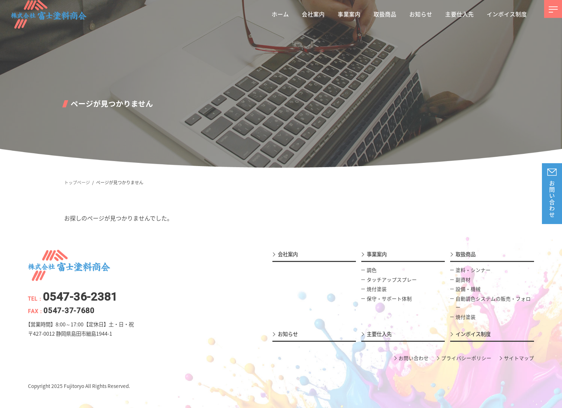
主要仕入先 (379, 334)
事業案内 (377, 254)
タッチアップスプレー (392, 279)
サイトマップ (519, 357)
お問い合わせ (552, 199)
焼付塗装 (377, 288)
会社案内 (288, 254)
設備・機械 (468, 288)
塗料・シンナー (473, 269)
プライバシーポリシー (466, 357)
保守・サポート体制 (389, 298)
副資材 (463, 279)
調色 (372, 269)
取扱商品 (466, 254)
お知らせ (288, 334)
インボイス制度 (473, 334)
